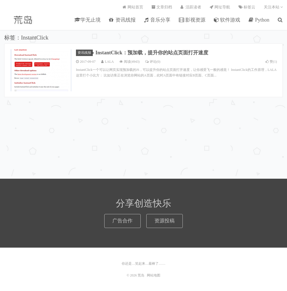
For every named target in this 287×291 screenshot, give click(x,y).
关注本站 (273, 7)
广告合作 (122, 221)
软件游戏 (227, 20)
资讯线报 (122, 20)
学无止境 (87, 20)
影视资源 (192, 20)
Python (259, 20)
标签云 (247, 7)
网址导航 (220, 7)
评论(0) (152, 62)
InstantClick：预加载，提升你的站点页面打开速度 (152, 52)
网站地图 (153, 275)
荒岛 (23, 19)
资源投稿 (164, 221)
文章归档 (162, 7)
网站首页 (132, 7)
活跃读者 (190, 7)
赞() (271, 62)
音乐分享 (157, 20)
